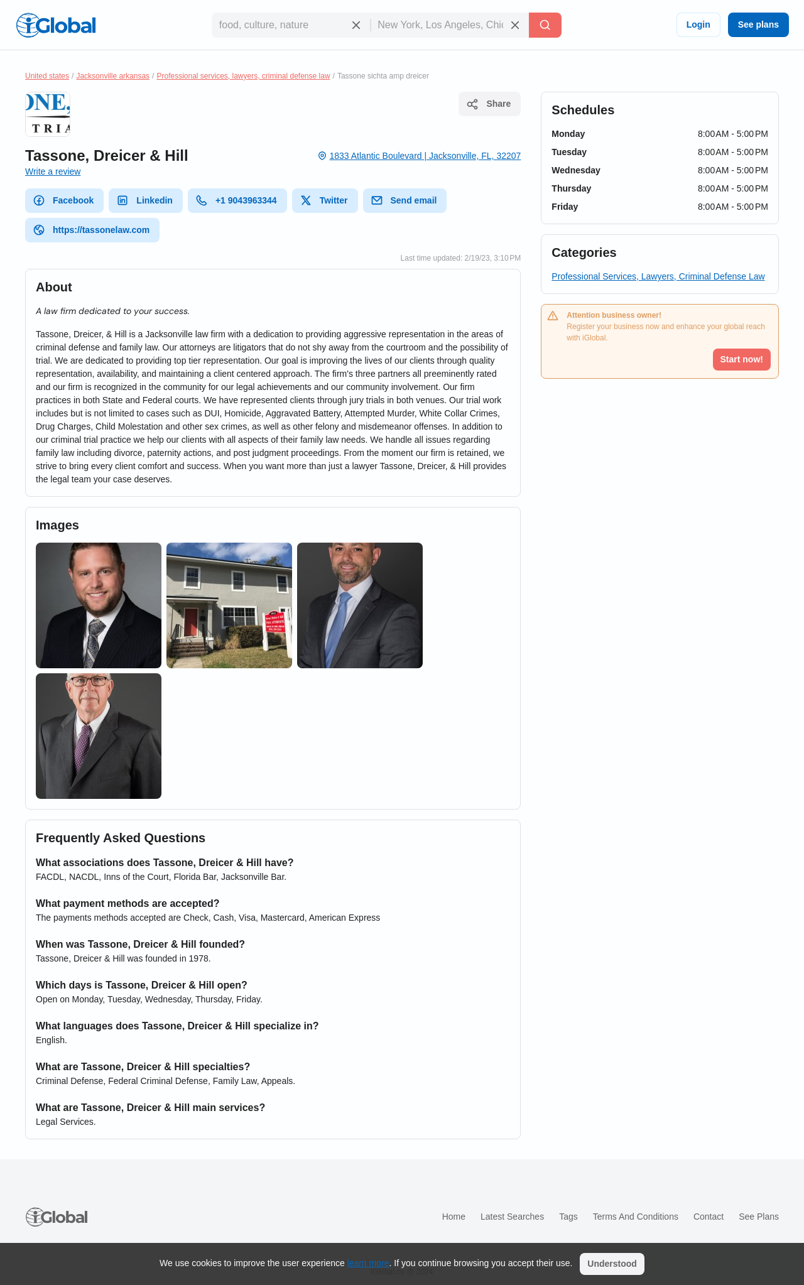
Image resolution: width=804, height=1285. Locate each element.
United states (47, 76)
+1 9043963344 (236, 200)
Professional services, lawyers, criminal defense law (243, 76)
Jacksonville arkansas (112, 76)
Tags (568, 1217)
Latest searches (512, 1217)
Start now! (741, 359)
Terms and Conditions (635, 1217)
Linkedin (144, 200)
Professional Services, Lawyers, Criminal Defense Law (657, 276)
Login (698, 24)
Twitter (324, 200)
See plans (758, 24)
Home (453, 1217)
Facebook (63, 200)
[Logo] (56, 25)
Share (488, 104)
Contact (708, 1217)
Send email (404, 200)
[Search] (545, 25)
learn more (368, 1263)
